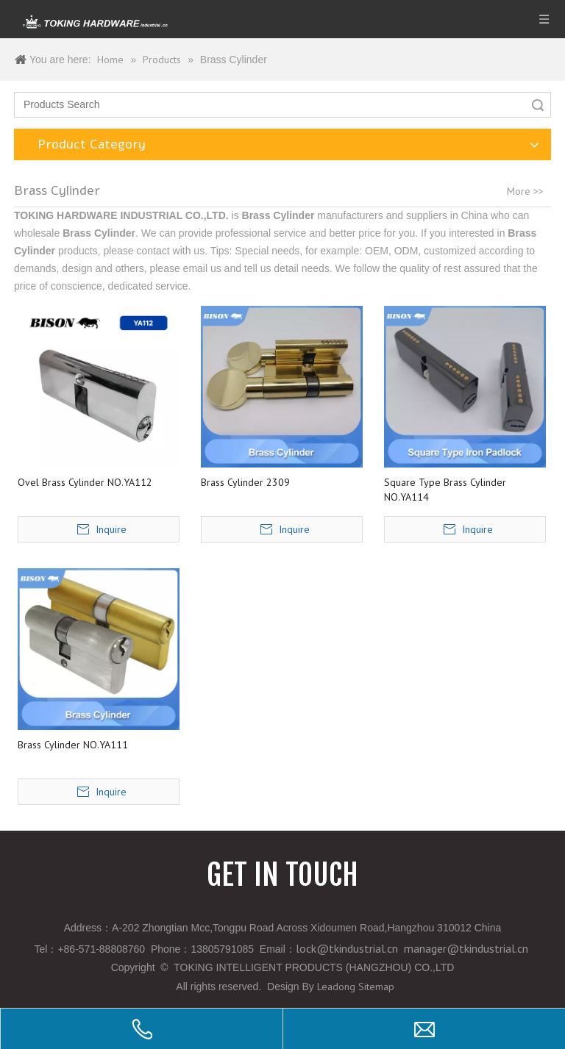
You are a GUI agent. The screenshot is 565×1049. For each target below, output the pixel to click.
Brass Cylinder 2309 (245, 482)
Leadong (336, 986)
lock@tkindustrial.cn (347, 948)
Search (537, 105)
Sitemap (376, 986)
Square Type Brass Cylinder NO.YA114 (445, 490)
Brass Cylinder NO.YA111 (73, 744)
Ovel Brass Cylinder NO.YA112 (85, 482)
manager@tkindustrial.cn (466, 948)
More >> (525, 191)
